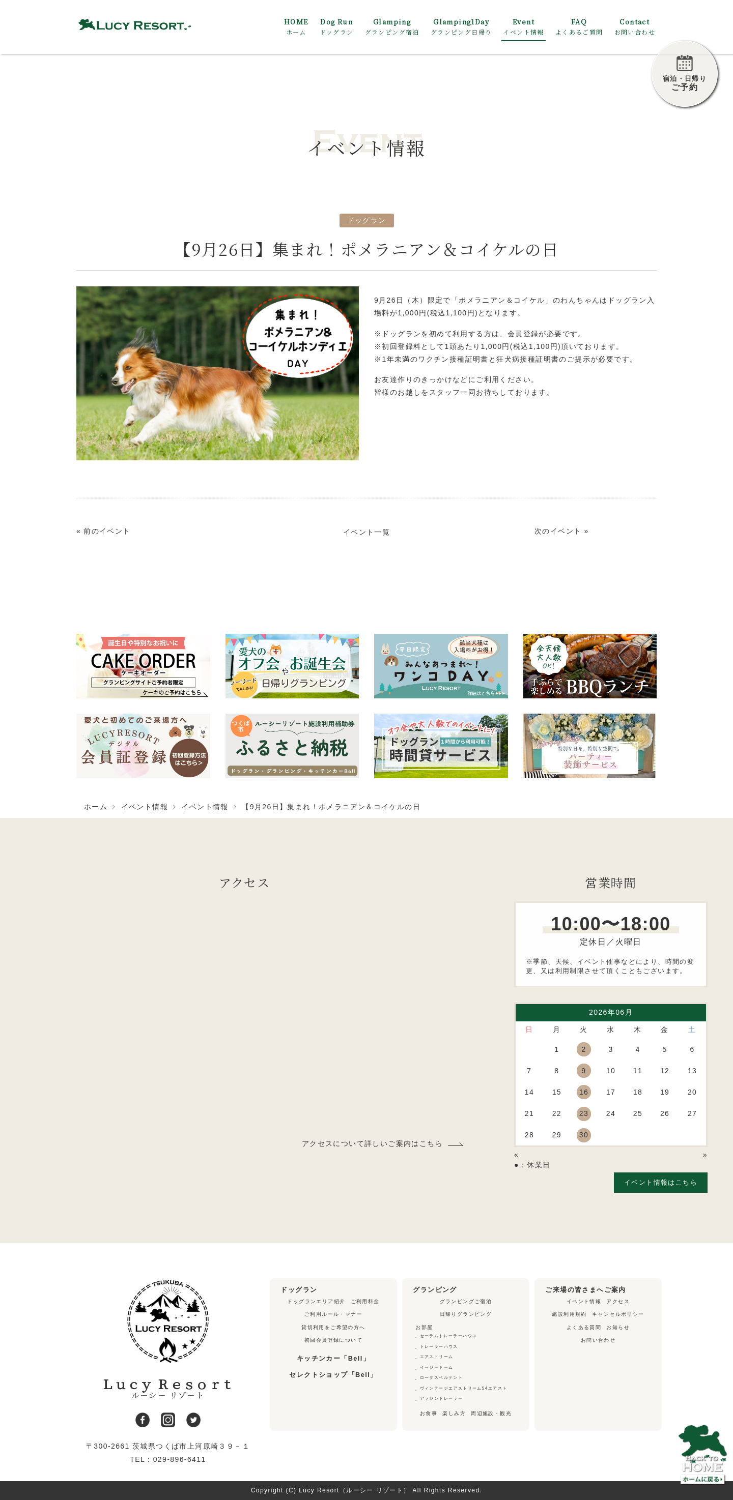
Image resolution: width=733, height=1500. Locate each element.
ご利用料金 (365, 1301)
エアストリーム (437, 1357)
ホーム (95, 807)
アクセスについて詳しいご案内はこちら (372, 1143)
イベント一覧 (366, 532)
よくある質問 (584, 1327)
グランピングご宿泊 (466, 1301)
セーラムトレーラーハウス (448, 1336)
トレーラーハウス (439, 1346)
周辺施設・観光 (491, 1413)
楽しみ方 (454, 1413)
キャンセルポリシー (618, 1314)
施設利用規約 (569, 1314)
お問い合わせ (598, 1340)
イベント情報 (144, 807)
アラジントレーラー (441, 1398)
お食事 (428, 1413)
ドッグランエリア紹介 (316, 1301)
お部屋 (424, 1327)
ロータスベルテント (441, 1377)
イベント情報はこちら (660, 1182)
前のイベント (106, 531)
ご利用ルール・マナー (333, 1314)
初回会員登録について (333, 1340)
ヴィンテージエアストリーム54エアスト (464, 1388)
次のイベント (557, 531)
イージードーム (437, 1367)
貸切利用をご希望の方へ (333, 1327)
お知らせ (618, 1327)
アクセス (618, 1301)
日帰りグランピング (466, 1314)
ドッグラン (366, 220)
